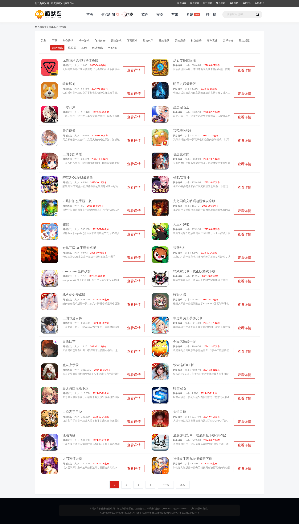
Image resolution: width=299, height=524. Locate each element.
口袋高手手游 (72, 412)
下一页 (166, 484)
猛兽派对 (69, 84)
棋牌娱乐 (196, 40)
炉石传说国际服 (184, 60)
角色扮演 (68, 40)
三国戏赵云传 (72, 318)
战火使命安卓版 (74, 295)
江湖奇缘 (69, 435)
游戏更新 (207, 3)
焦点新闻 (108, 14)
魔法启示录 (71, 365)
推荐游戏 (233, 3)
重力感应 (244, 40)
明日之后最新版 (184, 84)
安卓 (159, 14)
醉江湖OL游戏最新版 (78, 177)
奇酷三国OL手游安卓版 (79, 248)
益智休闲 (148, 40)
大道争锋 (179, 412)
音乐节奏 (228, 40)
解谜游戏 (97, 47)
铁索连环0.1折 (183, 365)
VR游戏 (112, 47)
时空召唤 (179, 388)
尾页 (183, 484)
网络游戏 (57, 47)
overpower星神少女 (77, 271)
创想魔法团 (181, 154)
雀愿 (66, 224)
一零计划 (69, 107)
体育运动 (132, 40)
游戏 (129, 14)
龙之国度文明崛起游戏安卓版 (194, 201)
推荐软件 (246, 3)
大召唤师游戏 (72, 459)
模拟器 (72, 47)
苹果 (174, 14)
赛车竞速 (212, 40)
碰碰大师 (179, 295)
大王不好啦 (181, 224)
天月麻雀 (69, 131)
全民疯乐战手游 (184, 341)
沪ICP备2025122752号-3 (186, 512)
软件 (144, 14)
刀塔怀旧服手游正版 (77, 201)
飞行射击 (100, 40)
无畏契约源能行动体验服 (80, 60)
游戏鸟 (52, 27)
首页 (89, 14)
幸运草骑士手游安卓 (187, 318)
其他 (84, 47)
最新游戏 (181, 3)
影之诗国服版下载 (75, 388)
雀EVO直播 (181, 177)
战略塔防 (164, 40)
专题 (189, 14)
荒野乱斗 (179, 248)
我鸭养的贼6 (182, 131)
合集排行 (259, 3)
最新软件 (194, 3)
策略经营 (180, 40)
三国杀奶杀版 (72, 154)
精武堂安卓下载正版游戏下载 (194, 271)
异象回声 (69, 341)
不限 (54, 40)
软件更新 (220, 3)
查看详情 (134, 70)
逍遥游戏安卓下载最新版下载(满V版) (199, 435)
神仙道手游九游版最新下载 (192, 459)
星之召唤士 (181, 107)
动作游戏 (84, 40)
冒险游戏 (116, 40)
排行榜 (211, 14)
